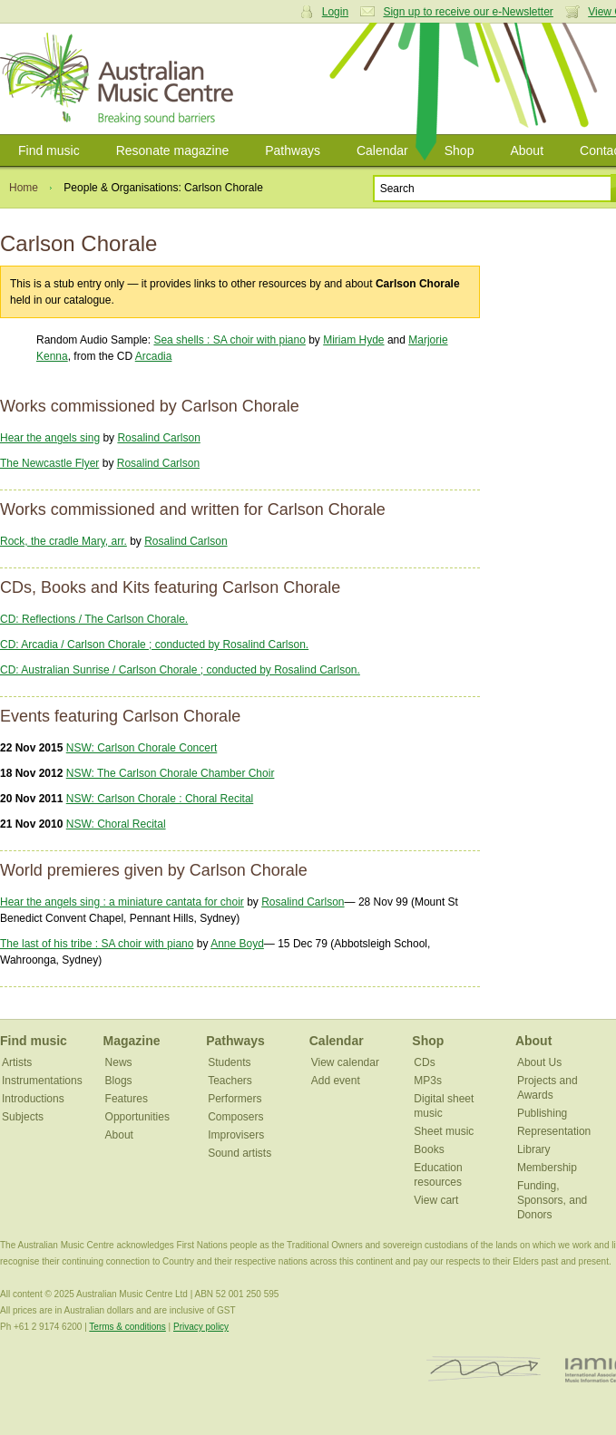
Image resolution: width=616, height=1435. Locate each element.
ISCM (484, 1369)
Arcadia (153, 356)
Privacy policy (201, 1327)
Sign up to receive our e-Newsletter (467, 11)
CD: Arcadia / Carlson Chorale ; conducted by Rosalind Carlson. (154, 644)
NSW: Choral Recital (116, 824)
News (118, 1062)
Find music (49, 150)
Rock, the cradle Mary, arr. (63, 541)
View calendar (345, 1062)
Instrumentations (42, 1080)
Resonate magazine (173, 150)
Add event (335, 1080)
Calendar (382, 150)
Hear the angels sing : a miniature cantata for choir (122, 902)
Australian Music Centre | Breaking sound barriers (120, 79)
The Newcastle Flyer (49, 463)
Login (335, 11)
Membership (547, 1167)
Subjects (23, 1116)
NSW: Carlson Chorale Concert (142, 748)
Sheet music (444, 1131)
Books (429, 1149)
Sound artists (239, 1153)
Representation (554, 1131)
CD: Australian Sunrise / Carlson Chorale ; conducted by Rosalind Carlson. (180, 670)
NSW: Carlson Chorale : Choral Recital (160, 798)
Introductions (33, 1098)
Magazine (132, 1040)
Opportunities (137, 1116)
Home (23, 187)
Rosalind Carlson (158, 437)
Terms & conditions (127, 1327)
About (526, 150)
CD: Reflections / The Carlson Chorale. (94, 619)
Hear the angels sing (50, 437)
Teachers (230, 1080)
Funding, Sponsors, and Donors (552, 1200)
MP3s (428, 1080)
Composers (235, 1116)
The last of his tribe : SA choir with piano (96, 943)
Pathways (292, 150)
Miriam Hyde (353, 340)
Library (534, 1149)
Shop (459, 150)
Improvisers (236, 1135)
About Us (539, 1062)
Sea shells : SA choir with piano (229, 340)
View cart (436, 1200)
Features (126, 1098)
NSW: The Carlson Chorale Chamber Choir (170, 773)
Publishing (542, 1113)
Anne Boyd (237, 943)
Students (229, 1062)
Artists (17, 1062)
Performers (234, 1098)
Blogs (118, 1080)
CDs (424, 1062)
